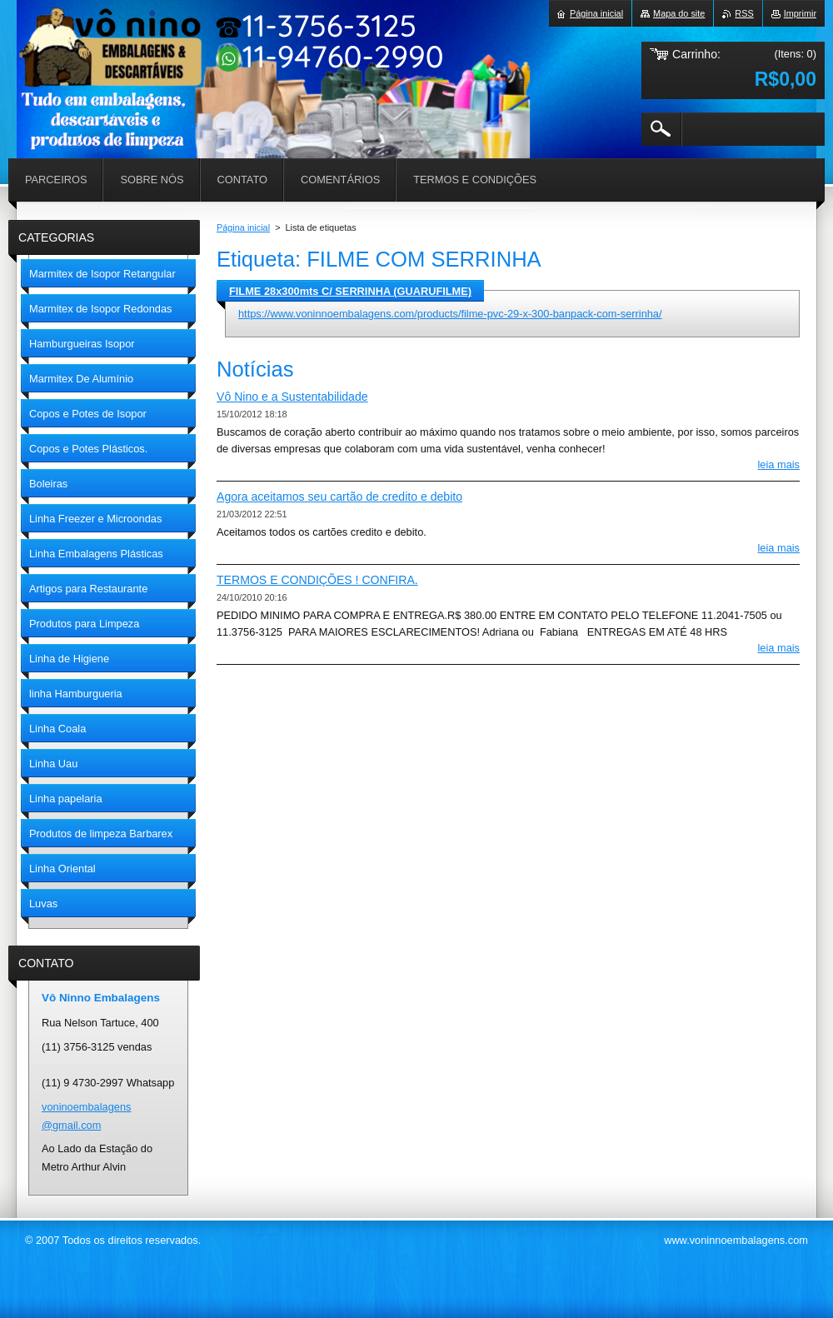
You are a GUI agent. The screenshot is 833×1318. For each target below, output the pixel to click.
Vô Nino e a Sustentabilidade (292, 396)
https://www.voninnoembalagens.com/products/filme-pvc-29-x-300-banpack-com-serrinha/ (450, 313)
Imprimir (800, 13)
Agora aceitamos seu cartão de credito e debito (339, 496)
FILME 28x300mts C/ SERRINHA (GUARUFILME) (350, 291)
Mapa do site (679, 13)
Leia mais (779, 464)
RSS (744, 13)
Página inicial (243, 227)
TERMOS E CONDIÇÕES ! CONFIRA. (317, 580)
